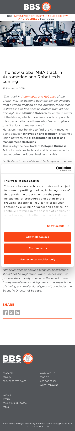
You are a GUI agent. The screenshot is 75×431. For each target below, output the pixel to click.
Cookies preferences (14, 381)
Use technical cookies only (37, 259)
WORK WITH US (47, 373)
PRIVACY (7, 377)
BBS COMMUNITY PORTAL (15, 403)
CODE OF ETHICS (48, 381)
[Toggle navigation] (66, 7)
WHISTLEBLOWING (49, 385)
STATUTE (44, 377)
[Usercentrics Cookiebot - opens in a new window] (56, 168)
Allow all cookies (37, 236)
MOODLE (7, 395)
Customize (38, 248)
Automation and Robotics (38, 96)
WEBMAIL (7, 399)
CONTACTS (8, 373)
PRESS (6, 407)
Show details (55, 226)
